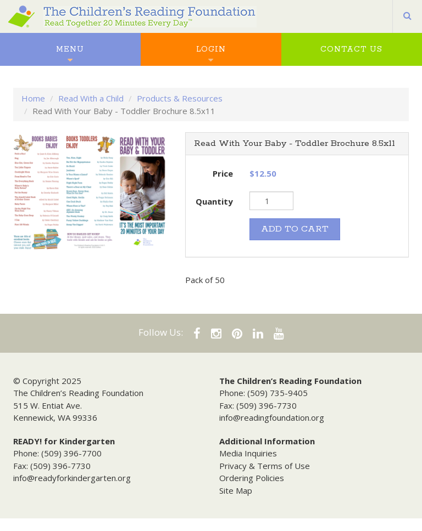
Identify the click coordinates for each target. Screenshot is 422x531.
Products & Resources (180, 98)
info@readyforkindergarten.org (72, 477)
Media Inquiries (248, 453)
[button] (407, 16)
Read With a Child (91, 98)
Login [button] (211, 49)
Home (33, 98)
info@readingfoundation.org (271, 417)
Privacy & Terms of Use (264, 465)
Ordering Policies (251, 477)
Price (223, 173)
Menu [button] (70, 49)
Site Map (235, 490)
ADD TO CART (295, 229)
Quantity (214, 201)
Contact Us (351, 49)
